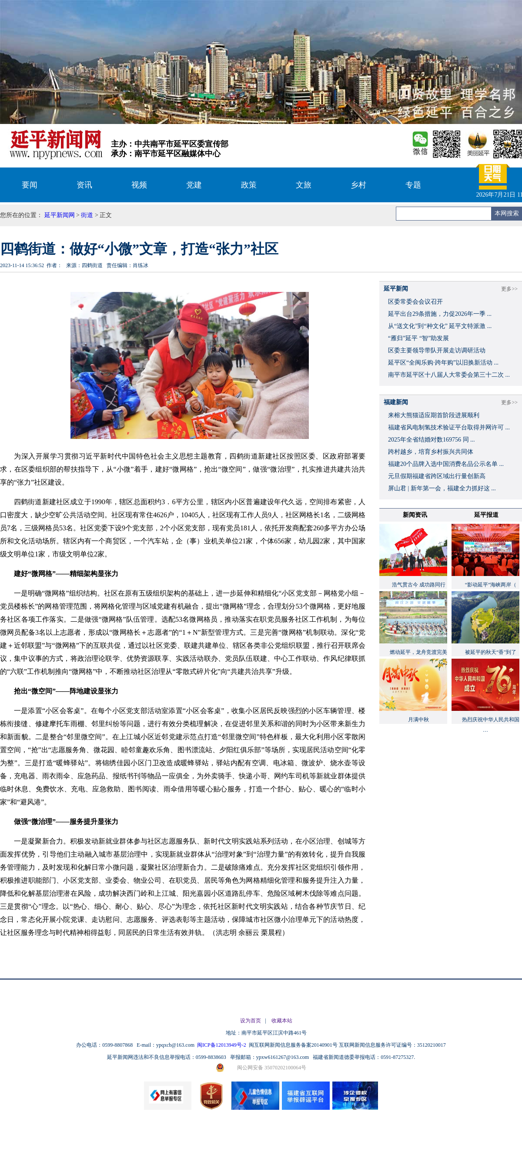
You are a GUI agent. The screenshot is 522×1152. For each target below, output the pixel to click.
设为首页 (250, 1021)
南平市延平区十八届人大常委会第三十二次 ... (449, 375)
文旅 (303, 185)
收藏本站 (281, 1021)
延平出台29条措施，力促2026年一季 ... (440, 314)
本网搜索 (507, 213)
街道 (87, 215)
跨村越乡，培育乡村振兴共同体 (430, 452)
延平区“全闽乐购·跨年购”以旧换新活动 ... (443, 362)
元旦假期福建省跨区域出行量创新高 (436, 476)
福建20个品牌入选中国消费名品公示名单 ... (446, 464)
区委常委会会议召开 (415, 301)
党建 (194, 185)
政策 (249, 185)
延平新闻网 (59, 215)
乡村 (358, 185)
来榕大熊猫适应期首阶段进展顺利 (433, 415)
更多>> (509, 289)
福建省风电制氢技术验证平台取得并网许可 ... (449, 427)
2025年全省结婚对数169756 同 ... (431, 439)
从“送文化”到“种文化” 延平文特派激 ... (440, 326)
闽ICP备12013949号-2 (222, 1045)
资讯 (84, 185)
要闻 (29, 185)
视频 (139, 185)
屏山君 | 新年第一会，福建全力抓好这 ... (442, 488)
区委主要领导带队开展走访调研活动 (436, 350)
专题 (413, 185)
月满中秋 (418, 720)
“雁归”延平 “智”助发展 (418, 338)
